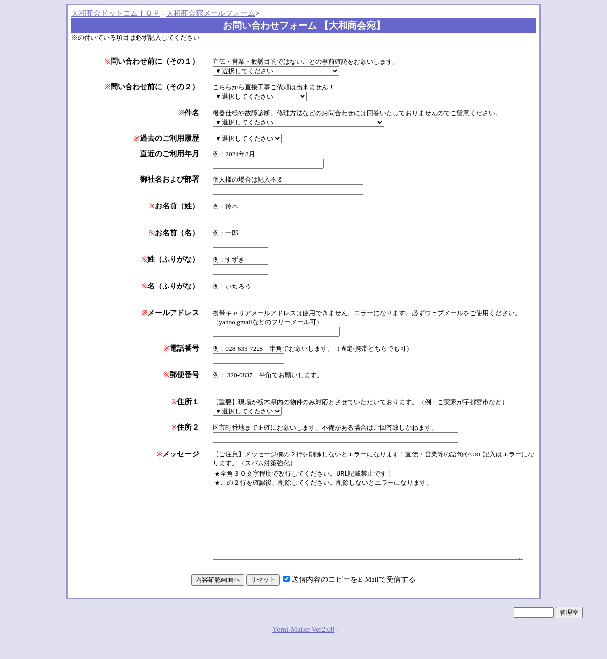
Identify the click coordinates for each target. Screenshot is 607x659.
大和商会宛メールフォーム (210, 13)
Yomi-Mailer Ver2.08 (303, 647)
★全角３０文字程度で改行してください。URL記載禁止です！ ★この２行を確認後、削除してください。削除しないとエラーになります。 (361, 522)
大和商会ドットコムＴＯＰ (115, 13)
